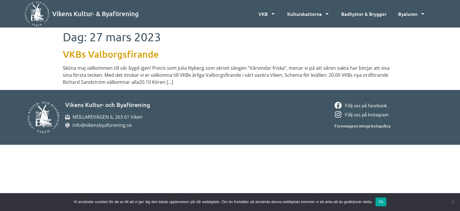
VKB (266, 13)
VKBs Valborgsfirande (111, 54)
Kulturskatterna (308, 13)
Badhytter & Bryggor (363, 14)
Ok (380, 202)
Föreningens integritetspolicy (362, 126)
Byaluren (411, 13)
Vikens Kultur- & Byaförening (95, 14)
